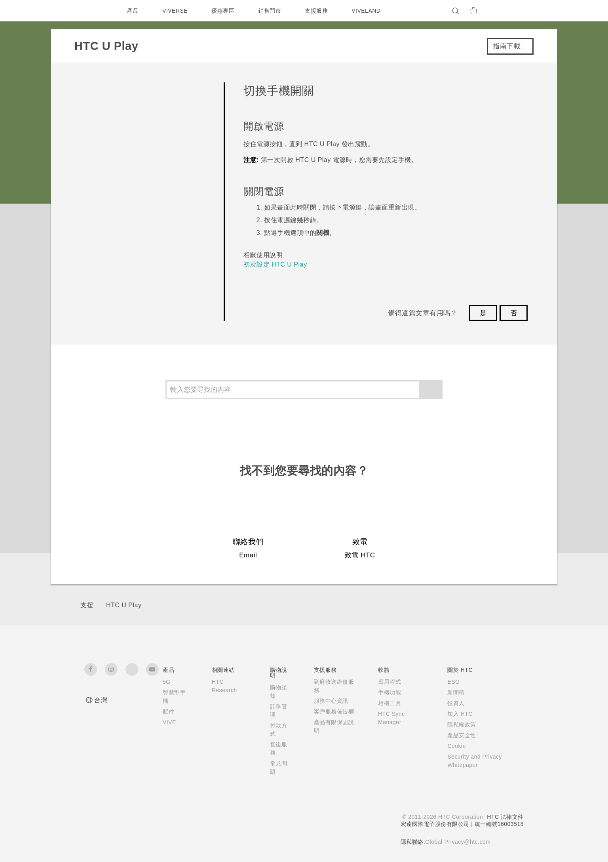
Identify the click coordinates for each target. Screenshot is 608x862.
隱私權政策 (458, 724)
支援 (86, 605)
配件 (168, 711)
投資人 (452, 703)
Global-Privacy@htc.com (457, 841)
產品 (133, 10)
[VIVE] (513, 10)
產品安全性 (458, 735)
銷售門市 (271, 10)
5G (166, 681)
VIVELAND (369, 10)
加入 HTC (456, 713)
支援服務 (318, 10)
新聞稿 (452, 692)
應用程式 (384, 681)
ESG (450, 681)
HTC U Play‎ (123, 605)
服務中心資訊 (329, 700)
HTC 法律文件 (505, 816)
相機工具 (384, 703)
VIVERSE (176, 10)
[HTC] (93, 10)
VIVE (170, 722)
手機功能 (384, 692)
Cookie (454, 745)
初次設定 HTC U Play (275, 264)
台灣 (100, 700)
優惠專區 (224, 10)
